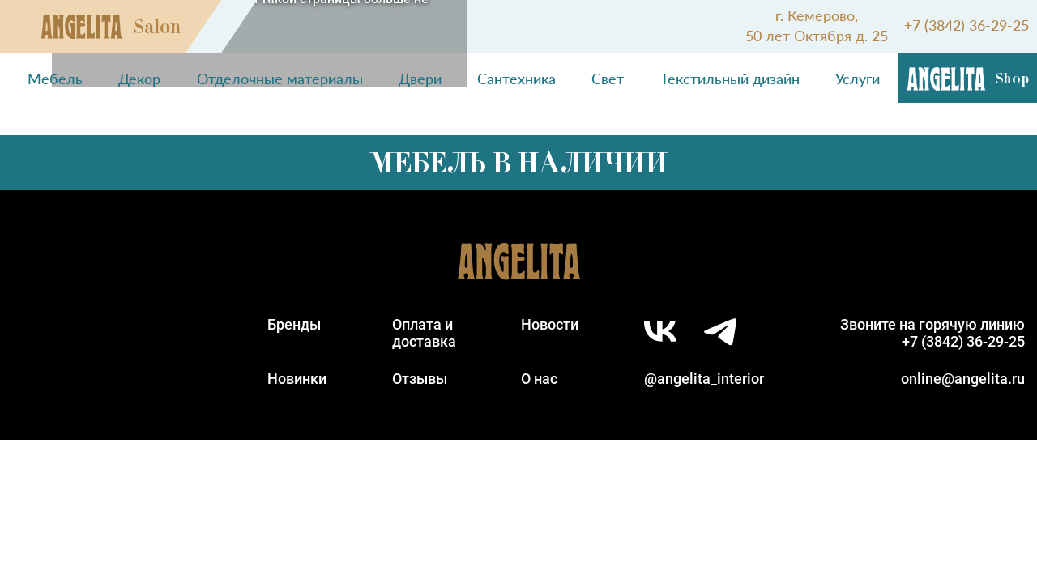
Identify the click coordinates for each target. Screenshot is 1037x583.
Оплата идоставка (424, 333)
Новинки (296, 378)
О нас (539, 378)
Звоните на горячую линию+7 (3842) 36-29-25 (932, 333)
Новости (549, 324)
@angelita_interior (704, 378)
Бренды (294, 324)
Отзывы (419, 378)
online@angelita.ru (963, 378)
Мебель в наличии (518, 163)
